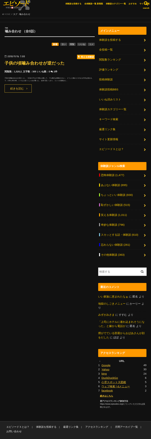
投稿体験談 (106, 78)
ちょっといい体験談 (117, 191)
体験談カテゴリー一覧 (116, 4)
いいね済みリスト (110, 98)
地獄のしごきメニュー (111, 297)
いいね (82, 45)
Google (105, 357)
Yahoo (105, 361)
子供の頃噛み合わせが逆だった (37, 63)
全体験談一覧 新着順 (93, 4)
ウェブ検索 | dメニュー (115, 378)
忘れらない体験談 (115, 239)
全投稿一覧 (106, 50)
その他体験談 (112, 248)
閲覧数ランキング (110, 59)
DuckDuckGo (109, 370)
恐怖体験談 (112, 171)
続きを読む (17, 89)
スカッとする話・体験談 (119, 229)
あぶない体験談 (114, 181)
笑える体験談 (114, 210)
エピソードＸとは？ (111, 146)
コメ (91, 45)
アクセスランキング (89, 418)
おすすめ (133, 4)
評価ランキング (108, 69)
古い (64, 45)
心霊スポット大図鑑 (113, 374)
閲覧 (72, 45)
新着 (55, 45)
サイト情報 (145, 4)
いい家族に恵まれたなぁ (113, 290)
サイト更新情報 (108, 136)
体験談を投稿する (73, 4)
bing (104, 366)
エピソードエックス (112, 433)
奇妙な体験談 (112, 220)
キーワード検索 (108, 117)
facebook (106, 382)
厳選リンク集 (107, 127)
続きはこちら (106, 387)
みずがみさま (106, 308)
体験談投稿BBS (108, 88)
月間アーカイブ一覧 (117, 418)
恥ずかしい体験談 (115, 200)
